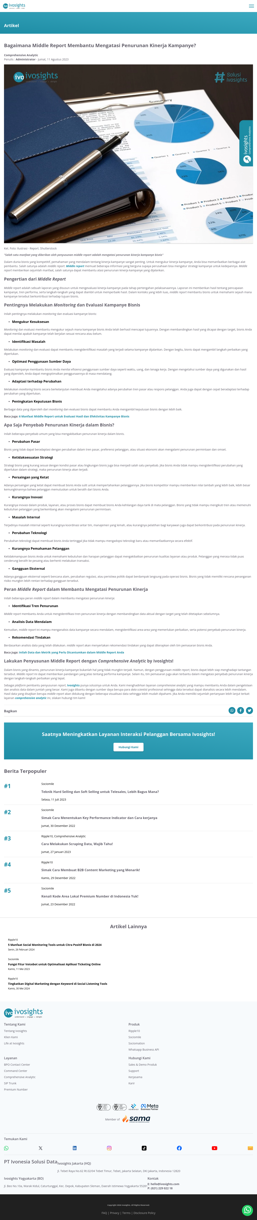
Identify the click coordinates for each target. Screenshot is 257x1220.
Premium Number (16, 1089)
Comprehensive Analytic (20, 1077)
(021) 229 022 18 (161, 1188)
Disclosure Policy (144, 1213)
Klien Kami (11, 1037)
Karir (131, 1083)
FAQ (104, 1213)
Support (133, 1071)
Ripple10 (134, 1031)
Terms (126, 1213)
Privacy (114, 1213)
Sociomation (136, 1043)
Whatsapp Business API (143, 1049)
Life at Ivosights (14, 1043)
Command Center (15, 1071)
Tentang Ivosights (15, 1031)
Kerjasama (135, 1077)
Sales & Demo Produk (142, 1064)
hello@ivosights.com (165, 1184)
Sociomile (134, 1037)
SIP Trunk (10, 1083)
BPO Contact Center (17, 1064)
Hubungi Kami (129, 747)
